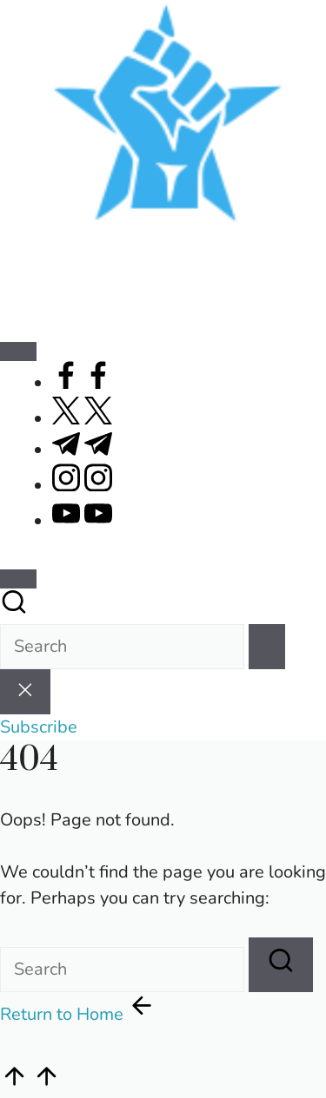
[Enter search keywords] (122, 646)
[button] (267, 646)
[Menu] (18, 351)
